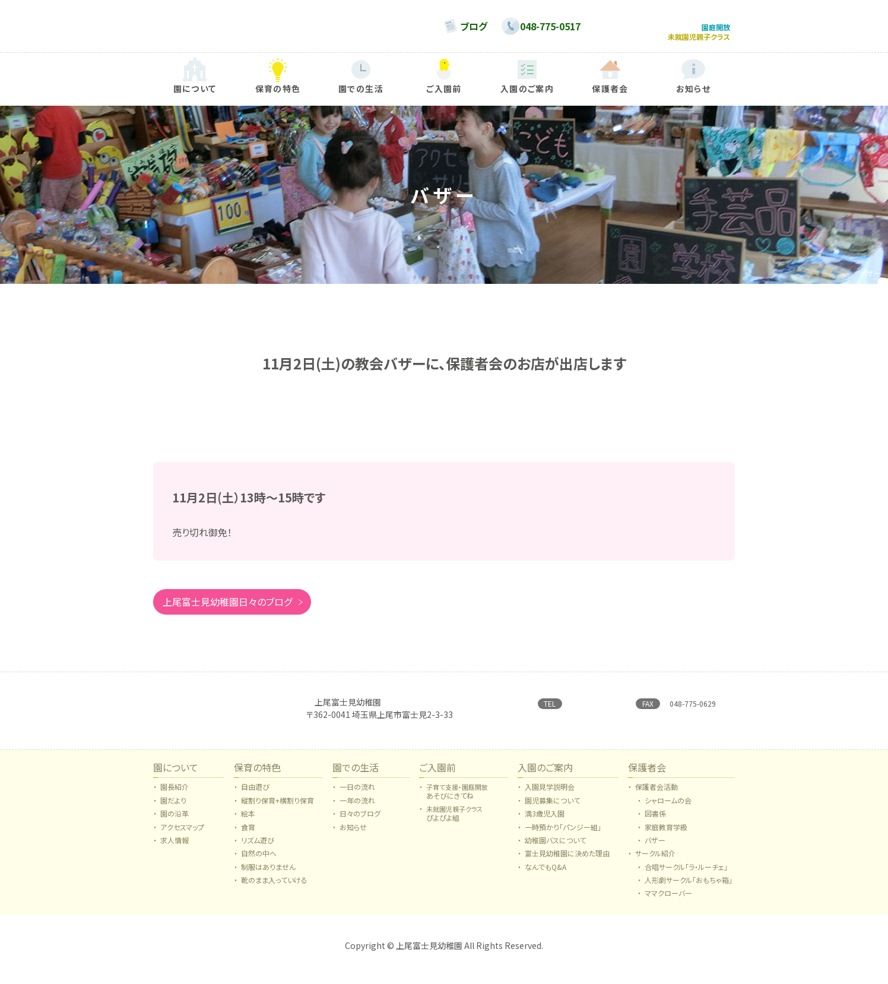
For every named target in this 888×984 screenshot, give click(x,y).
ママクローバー (668, 900)
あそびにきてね (457, 797)
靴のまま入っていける (274, 886)
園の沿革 (174, 820)
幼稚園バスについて (555, 847)
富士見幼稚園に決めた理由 (567, 860)
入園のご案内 (545, 774)
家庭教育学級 (666, 834)
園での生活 (355, 774)
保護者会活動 (656, 793)
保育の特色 (257, 774)
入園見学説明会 (550, 793)
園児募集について (552, 807)
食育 (248, 834)
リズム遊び (257, 847)
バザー (655, 847)
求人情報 (174, 847)
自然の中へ (259, 860)
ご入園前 (437, 774)
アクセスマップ (182, 834)
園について (175, 774)
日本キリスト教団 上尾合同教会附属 (374, 705)
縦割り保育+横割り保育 (277, 807)
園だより (173, 807)
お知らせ (353, 834)
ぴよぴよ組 (454, 819)
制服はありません (268, 873)
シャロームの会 (668, 807)
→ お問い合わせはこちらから (582, 721)
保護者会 (647, 774)
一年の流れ (357, 807)
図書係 (655, 820)
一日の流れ (357, 793)
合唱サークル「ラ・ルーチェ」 (686, 873)
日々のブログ (360, 820)
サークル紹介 (655, 860)
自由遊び (255, 793)
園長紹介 (174, 793)
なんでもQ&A (545, 873)
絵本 (248, 820)
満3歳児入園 (544, 820)
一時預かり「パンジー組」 (563, 834)
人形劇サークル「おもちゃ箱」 (688, 886)
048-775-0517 (595, 701)
